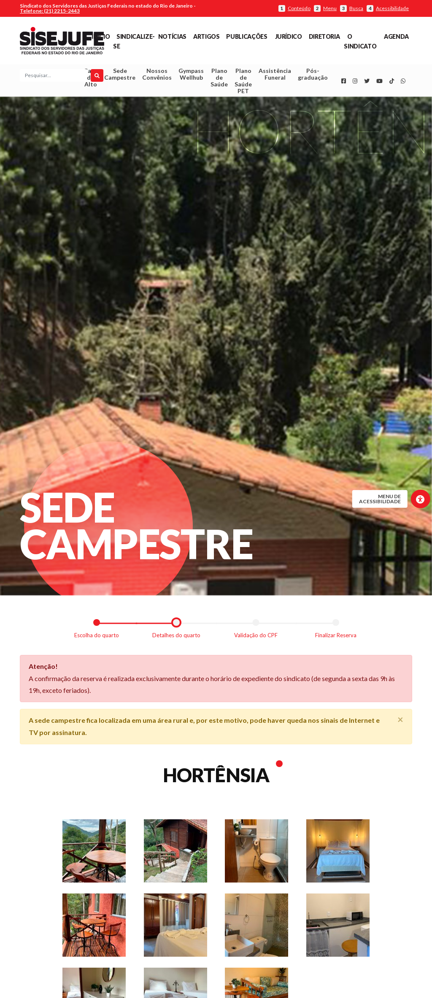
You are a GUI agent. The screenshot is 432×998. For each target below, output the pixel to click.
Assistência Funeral (275, 75)
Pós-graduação (313, 75)
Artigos (206, 36)
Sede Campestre (119, 75)
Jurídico (288, 36)
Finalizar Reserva (335, 637)
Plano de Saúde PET (243, 82)
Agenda (396, 36)
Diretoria (324, 36)
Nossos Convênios (157, 75)
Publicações (246, 36)
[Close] (400, 721)
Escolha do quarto (96, 637)
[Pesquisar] (97, 76)
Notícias (172, 36)
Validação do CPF (256, 637)
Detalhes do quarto (176, 637)
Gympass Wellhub (191, 75)
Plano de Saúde (219, 78)
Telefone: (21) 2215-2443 (50, 11)
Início (101, 36)
